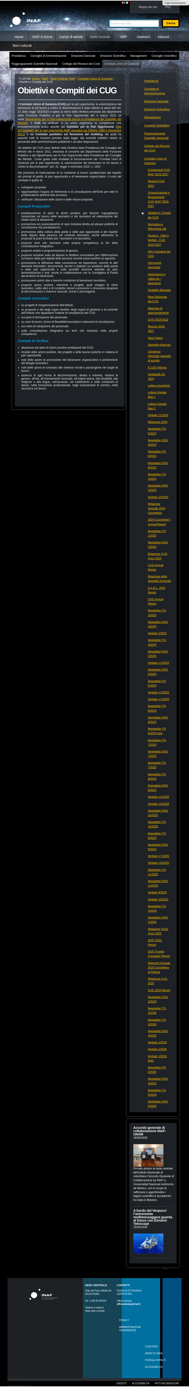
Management (138, 56)
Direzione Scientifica (113, 56)
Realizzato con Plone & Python (20, 1385)
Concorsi (151, 1346)
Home (19, 37)
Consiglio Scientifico (164, 56)
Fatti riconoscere (175, 3)
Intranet (163, 37)
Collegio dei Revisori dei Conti (81, 63)
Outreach (143, 37)
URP (123, 37)
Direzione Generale (83, 56)
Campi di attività (71, 37)
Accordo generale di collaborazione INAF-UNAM (149, 1131)
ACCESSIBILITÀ (153, 1367)
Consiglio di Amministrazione (48, 56)
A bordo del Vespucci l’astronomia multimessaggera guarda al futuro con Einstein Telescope (152, 1217)
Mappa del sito (148, 7)
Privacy (124, 1320)
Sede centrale (100, 37)
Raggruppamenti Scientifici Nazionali (35, 63)
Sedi (45, 78)
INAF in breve (42, 37)
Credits (121, 1383)
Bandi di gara (153, 1353)
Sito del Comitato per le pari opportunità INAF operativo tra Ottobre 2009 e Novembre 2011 (69, 130)
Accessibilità (140, 1383)
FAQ (168, 7)
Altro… (166, 1268)
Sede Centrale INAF (62, 78)
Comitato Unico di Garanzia (121, 63)
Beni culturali (22, 45)
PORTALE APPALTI (155, 1360)
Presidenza (19, 56)
